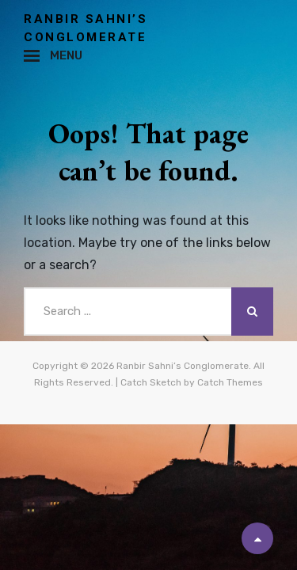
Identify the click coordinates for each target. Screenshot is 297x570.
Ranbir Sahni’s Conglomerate (182, 365)
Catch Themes (230, 382)
